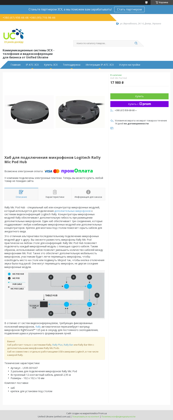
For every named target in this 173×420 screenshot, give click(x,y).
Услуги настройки (129, 65)
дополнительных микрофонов (72, 211)
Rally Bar (68, 344)
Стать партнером (129, 9)
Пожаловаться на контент (85, 416)
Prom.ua (102, 413)
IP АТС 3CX (32, 65)
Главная (15, 65)
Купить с (139, 104)
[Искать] (135, 43)
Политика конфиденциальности (118, 416)
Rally (38, 326)
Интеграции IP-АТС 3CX (100, 65)
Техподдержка (71, 65)
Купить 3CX (51, 65)
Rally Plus (57, 344)
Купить (139, 96)
